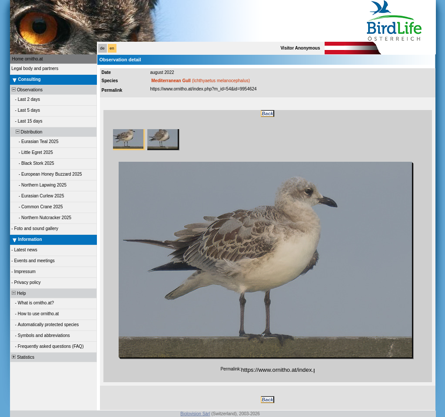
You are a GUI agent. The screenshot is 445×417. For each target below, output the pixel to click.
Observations (27, 89)
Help (18, 293)
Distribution (27, 132)
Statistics (23, 357)
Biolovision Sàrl (195, 413)
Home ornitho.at (27, 59)
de (102, 48)
